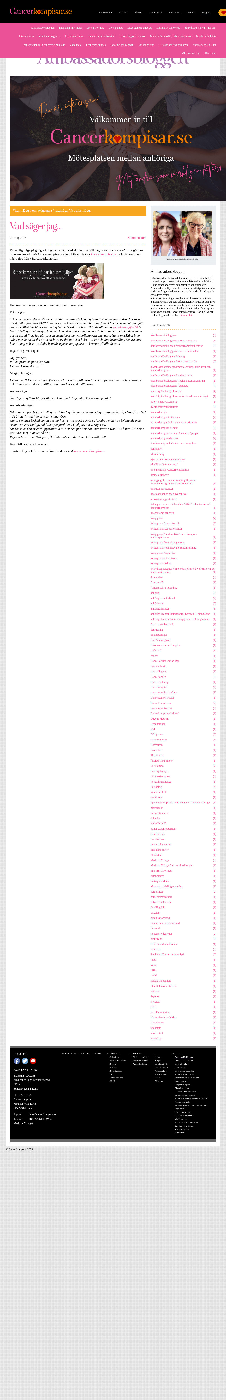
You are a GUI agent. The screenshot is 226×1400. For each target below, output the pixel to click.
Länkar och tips (116, 1078)
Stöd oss (123, 12)
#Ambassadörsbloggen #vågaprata (183, 386)
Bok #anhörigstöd (183, 640)
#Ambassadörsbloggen (183, 335)
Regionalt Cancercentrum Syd (183, 954)
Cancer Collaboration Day (183, 661)
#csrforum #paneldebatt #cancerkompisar (183, 443)
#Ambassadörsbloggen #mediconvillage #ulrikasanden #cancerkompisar (183, 368)
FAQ (111, 1074)
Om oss (191, 12)
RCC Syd (183, 949)
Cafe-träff (183, 650)
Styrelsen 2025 (161, 1064)
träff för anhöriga (183, 1012)
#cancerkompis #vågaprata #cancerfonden (183, 422)
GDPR (112, 1081)
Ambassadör (183, 582)
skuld (183, 975)
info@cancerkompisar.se (42, 1114)
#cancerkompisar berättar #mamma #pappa (183, 433)
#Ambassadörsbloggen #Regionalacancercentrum (183, 381)
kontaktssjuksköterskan (183, 829)
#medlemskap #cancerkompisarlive (183, 470)
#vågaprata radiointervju (183, 558)
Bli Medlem (105, 12)
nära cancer (183, 892)
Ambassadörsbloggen (43, 27)
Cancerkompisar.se (103, 254)
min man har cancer (183, 871)
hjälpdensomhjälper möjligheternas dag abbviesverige (183, 802)
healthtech (183, 797)
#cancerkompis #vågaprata (183, 417)
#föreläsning (183, 454)
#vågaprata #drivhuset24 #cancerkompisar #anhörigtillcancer (183, 536)
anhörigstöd (183, 603)
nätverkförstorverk (183, 902)
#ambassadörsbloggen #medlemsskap (183, 375)
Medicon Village (183, 860)
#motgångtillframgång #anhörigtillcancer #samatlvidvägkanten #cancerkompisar (183, 482)
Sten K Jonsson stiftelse (183, 986)
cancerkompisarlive (183, 708)
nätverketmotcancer (183, 897)
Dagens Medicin (183, 719)
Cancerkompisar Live (183, 698)
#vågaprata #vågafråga (183, 553)
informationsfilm (183, 813)
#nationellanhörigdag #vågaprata (183, 494)
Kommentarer (136, 238)
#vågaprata (183, 518)
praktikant (183, 939)
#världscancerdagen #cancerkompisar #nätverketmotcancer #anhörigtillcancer (183, 570)
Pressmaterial (160, 1074)
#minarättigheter (183, 475)
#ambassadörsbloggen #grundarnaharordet (183, 361)
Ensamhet (183, 750)
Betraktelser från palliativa (173, 44)
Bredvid (112, 1064)
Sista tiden (210, 53)
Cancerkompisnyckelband (183, 713)
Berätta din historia (117, 1060)
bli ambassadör (183, 635)
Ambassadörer (161, 1071)
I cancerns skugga (96, 44)
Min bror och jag (191, 53)
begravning (183, 630)
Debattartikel (183, 724)
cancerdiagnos (183, 671)
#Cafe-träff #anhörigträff (183, 407)
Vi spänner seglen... (49, 36)
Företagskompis (183, 771)
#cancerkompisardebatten (183, 438)
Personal (183, 928)
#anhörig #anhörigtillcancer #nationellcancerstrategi (183, 396)
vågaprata (183, 1028)
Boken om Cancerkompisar (183, 645)
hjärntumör (183, 808)
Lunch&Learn (183, 839)
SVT (183, 1007)
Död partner (183, 734)
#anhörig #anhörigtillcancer (183, 391)
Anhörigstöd (155, 12)
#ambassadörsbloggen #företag (183, 356)
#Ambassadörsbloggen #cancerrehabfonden (183, 351)
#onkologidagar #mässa (183, 499)
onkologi (183, 913)
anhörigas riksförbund (183, 598)
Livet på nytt (116, 27)
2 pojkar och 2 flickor (204, 44)
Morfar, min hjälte (206, 36)
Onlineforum (115, 1057)
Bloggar (206, 12)
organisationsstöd (183, 918)
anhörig (183, 593)
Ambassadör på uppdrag (183, 587)
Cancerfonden (183, 677)
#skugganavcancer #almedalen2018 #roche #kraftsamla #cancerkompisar (183, 506)
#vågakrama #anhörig (183, 513)
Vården (138, 12)
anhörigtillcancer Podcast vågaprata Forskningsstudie (183, 619)
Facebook (17, 1061)
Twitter (25, 1061)
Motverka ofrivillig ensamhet (183, 886)
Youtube (33, 1061)
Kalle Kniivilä (183, 823)
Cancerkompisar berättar (101, 36)
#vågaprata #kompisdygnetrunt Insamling (183, 548)
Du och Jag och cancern (132, 36)
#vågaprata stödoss (183, 563)
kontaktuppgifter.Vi (125, 327)
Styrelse (183, 996)
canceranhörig (183, 666)
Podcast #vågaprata (183, 933)
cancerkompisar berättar (183, 692)
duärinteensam (183, 739)
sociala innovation (183, 981)
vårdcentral (183, 1033)
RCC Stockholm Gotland (183, 944)
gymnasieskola (183, 792)
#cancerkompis (183, 412)
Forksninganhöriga (183, 782)
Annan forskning (140, 1064)
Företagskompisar (183, 776)
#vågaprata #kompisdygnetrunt (183, 542)
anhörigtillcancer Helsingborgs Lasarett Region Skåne (183, 614)
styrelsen (183, 1002)
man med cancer (183, 850)
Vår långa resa (146, 44)
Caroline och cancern (122, 44)
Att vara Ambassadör (183, 624)
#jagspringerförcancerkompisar (183, 459)
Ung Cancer (183, 1022)
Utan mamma (26, 36)
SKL (183, 970)
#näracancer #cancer (183, 489)
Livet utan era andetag (139, 27)
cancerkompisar (183, 687)
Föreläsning (183, 766)
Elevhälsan (183, 745)
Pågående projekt (140, 1057)
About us (159, 1081)
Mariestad (183, 855)
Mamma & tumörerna (168, 27)
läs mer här (186, 315)
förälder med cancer (183, 761)
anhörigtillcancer (183, 609)
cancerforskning (183, 682)
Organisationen (161, 1067)
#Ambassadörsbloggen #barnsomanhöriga (183, 340)
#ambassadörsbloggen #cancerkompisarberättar (183, 346)
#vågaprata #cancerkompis (183, 523)
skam (183, 965)
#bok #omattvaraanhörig (183, 401)
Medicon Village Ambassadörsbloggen (183, 865)
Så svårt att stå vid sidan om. (200, 27)
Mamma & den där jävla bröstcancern (171, 36)
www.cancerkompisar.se (90, 451)
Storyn (157, 1060)
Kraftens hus (183, 834)
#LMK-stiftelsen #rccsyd (183, 464)
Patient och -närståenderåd (183, 923)
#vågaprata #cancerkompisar (183, 529)
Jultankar (183, 818)
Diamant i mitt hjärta (70, 27)
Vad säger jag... (35, 225)
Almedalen (183, 577)
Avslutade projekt (140, 1060)
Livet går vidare (95, 27)
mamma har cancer (183, 844)
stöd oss (183, 991)
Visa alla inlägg (79, 210)
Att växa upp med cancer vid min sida (44, 44)
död (183, 729)
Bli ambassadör (116, 1071)
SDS (183, 960)
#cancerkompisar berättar (183, 428)
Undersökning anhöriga (183, 1017)
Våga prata (76, 44)
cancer (183, 656)
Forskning (174, 12)
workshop (183, 1038)
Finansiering (183, 755)
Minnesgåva (183, 876)
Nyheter (158, 1057)
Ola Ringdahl (183, 907)
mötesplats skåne (183, 881)
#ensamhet (183, 449)
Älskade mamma (74, 36)
